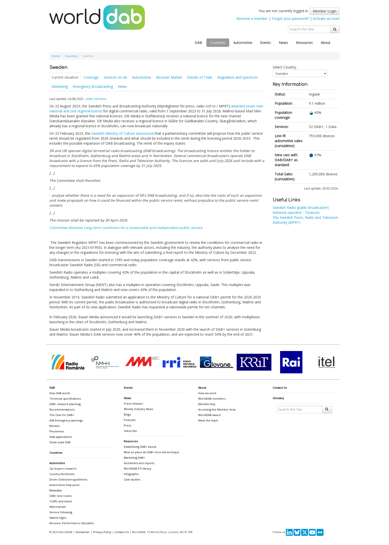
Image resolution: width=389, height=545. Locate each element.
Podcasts (129, 420)
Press (127, 425)
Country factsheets (61, 474)
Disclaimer (83, 532)
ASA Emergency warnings (66, 420)
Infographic (131, 474)
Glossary (278, 398)
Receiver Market (169, 77)
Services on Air (115, 77)
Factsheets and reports (139, 463)
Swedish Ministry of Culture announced (122, 133)
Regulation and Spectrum (237, 77)
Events (265, 42)
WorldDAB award (209, 415)
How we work (207, 393)
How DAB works (59, 393)
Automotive (242, 42)
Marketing (60, 86)
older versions (96, 99)
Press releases (133, 403)
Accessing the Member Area (217, 409)
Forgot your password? (290, 18)
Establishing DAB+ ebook (140, 447)
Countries (218, 42)
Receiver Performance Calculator (71, 523)
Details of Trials (199, 77)
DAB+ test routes (60, 496)
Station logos (57, 517)
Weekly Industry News (138, 409)
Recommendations (62, 409)
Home (56, 56)
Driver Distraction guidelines (68, 479)
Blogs (127, 414)
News (283, 42)
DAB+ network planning (65, 404)
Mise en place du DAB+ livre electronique (151, 452)
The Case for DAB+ (61, 415)
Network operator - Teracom (296, 212)
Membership (206, 404)
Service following (60, 512)
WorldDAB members (212, 398)
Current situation (65, 77)
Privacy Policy (102, 532)
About (325, 42)
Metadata (55, 490)
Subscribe (130, 431)
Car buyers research (62, 468)
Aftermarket (57, 507)
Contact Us (280, 387)
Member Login (324, 11)
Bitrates (54, 426)
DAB (198, 42)
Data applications (60, 437)
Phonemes (56, 431)
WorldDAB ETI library (137, 468)
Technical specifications (65, 398)
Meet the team (208, 420)
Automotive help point (64, 485)
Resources (304, 42)
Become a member (252, 18)
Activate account (326, 18)
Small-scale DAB (59, 442)
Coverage (91, 77)
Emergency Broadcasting (93, 86)
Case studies (132, 479)
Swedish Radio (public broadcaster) (301, 207)
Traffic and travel (60, 501)
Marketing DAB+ (134, 457)
